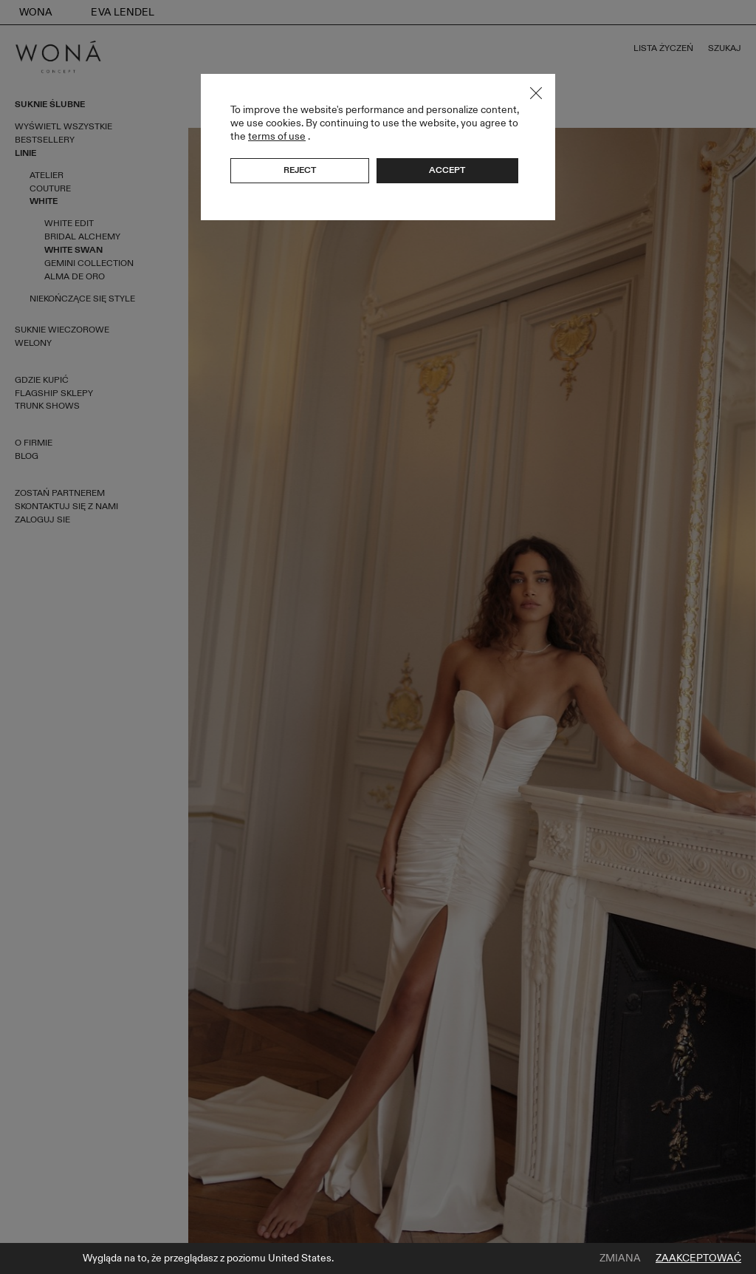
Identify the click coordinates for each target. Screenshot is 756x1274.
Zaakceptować (698, 1258)
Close (536, 93)
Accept (447, 170)
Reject (300, 170)
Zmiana (620, 1258)
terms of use (277, 136)
